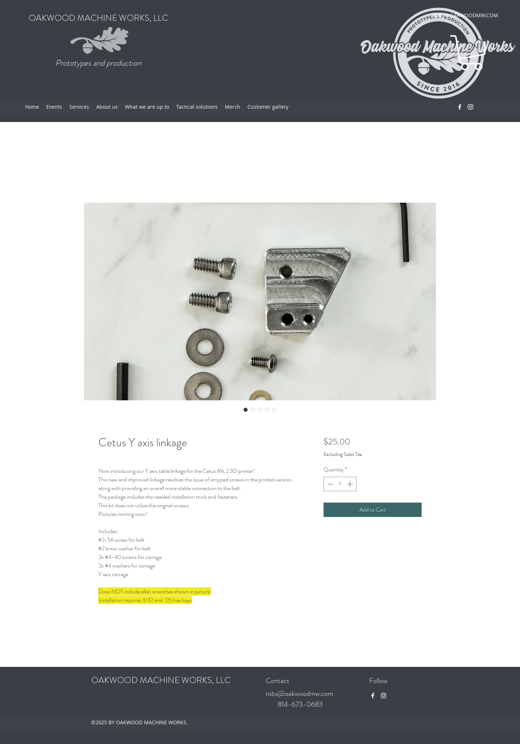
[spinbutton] (340, 484)
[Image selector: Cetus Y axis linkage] (245, 409)
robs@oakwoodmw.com (299, 693)
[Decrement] (330, 484)
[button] (471, 52)
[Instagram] (470, 106)
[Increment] (350, 484)
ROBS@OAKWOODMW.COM (465, 15)
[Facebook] (459, 106)
